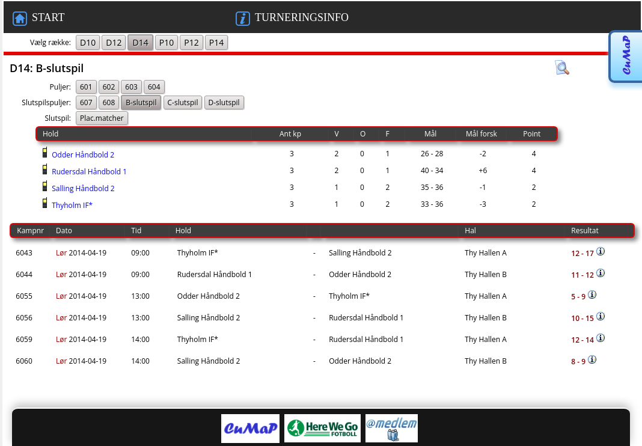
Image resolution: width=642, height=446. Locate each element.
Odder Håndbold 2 (82, 155)
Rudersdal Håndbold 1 (88, 171)
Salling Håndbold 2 (82, 188)
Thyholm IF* (71, 205)
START (38, 18)
